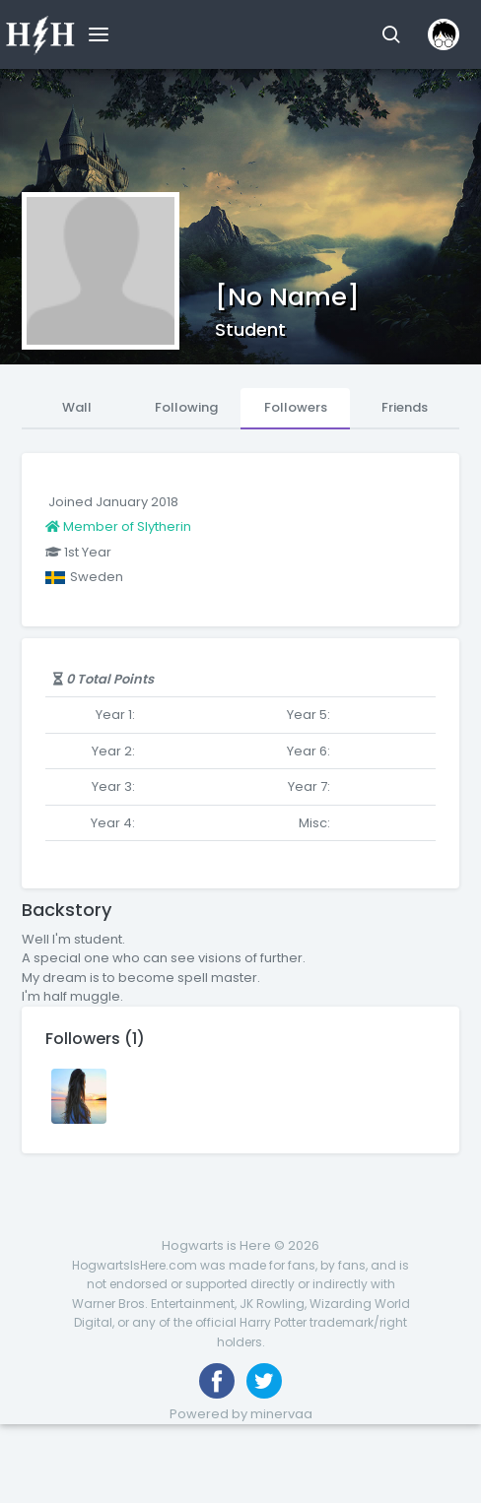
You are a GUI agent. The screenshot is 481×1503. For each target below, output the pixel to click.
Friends (404, 407)
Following (186, 407)
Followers (295, 407)
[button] (391, 34)
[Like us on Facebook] (217, 1381)
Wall (77, 407)
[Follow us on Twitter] (264, 1381)
